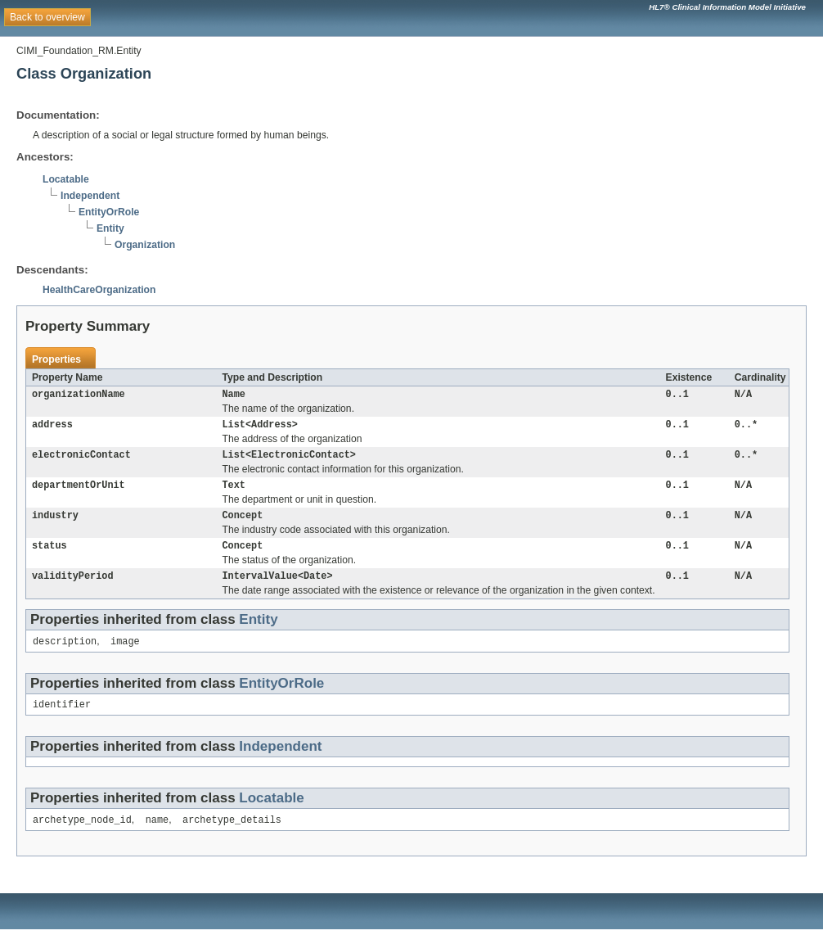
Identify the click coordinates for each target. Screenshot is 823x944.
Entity (110, 228)
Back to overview (47, 17)
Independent (90, 195)
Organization (145, 245)
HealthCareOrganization (99, 290)
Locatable (66, 179)
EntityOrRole (109, 212)
